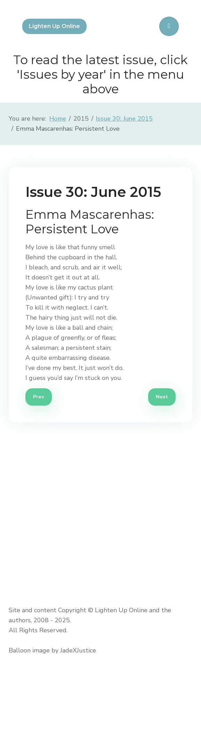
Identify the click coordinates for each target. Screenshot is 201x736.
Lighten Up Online (54, 26)
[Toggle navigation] (169, 26)
